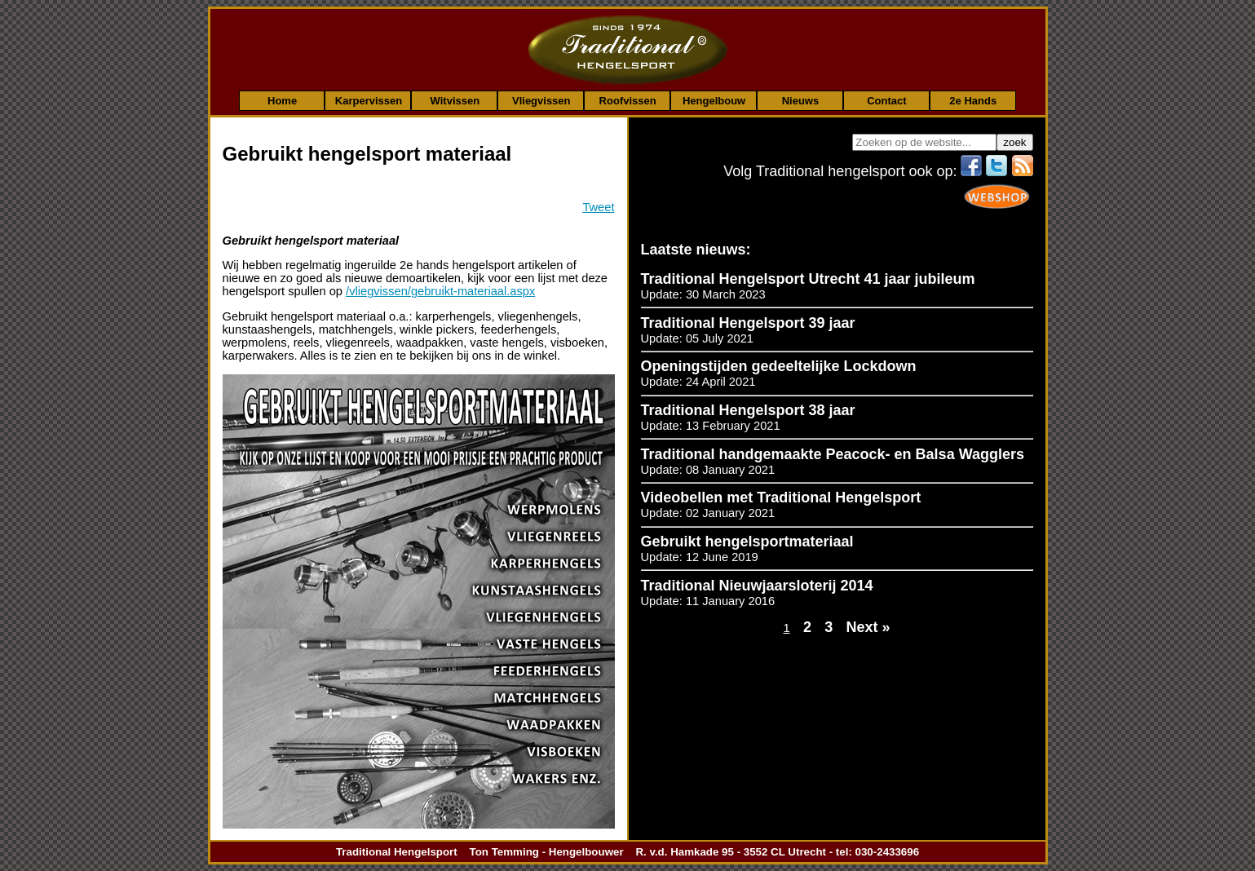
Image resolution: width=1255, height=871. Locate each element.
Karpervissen (368, 100)
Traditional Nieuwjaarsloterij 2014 (757, 585)
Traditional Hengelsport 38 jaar (748, 410)
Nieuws (801, 100)
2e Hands (972, 100)
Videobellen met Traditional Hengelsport (781, 497)
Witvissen (455, 100)
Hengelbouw (714, 100)
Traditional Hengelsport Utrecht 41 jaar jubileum (808, 279)
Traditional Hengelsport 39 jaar (748, 323)
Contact (886, 100)
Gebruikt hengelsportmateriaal (747, 541)
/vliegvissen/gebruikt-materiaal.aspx (440, 291)
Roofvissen (627, 100)
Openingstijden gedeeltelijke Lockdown (779, 366)
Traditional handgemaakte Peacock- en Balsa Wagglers (833, 454)
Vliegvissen (541, 100)
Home (282, 100)
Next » (868, 627)
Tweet (598, 207)
